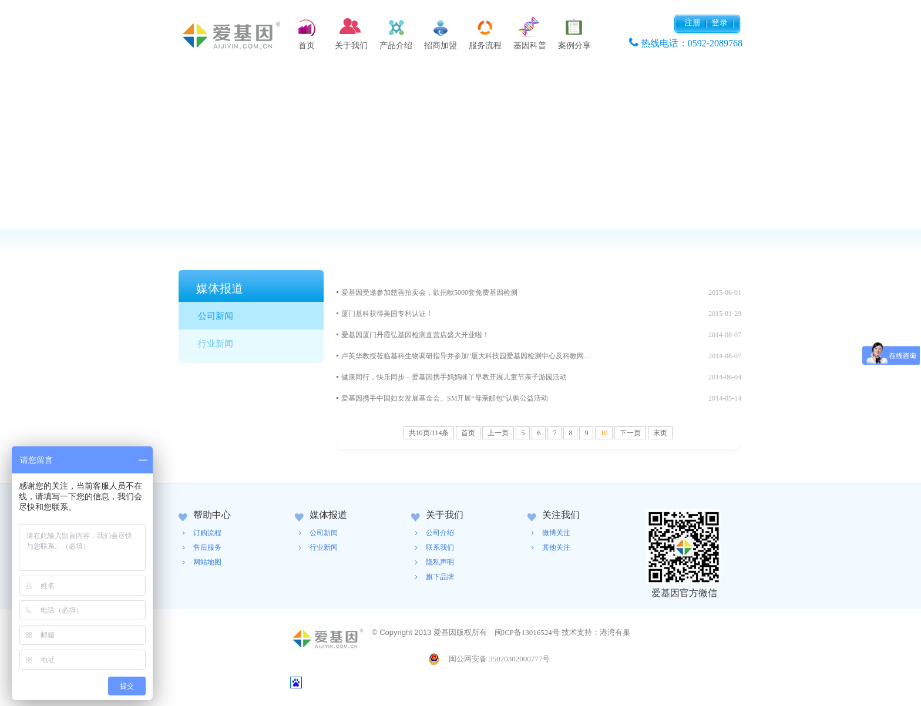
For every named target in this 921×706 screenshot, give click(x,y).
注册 (692, 22)
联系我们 (440, 547)
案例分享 (574, 45)
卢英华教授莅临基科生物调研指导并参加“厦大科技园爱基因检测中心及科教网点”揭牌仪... (481, 356)
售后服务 (207, 547)
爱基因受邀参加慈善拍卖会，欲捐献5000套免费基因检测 (429, 292)
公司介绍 (440, 533)
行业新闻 (215, 343)
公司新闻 (215, 316)
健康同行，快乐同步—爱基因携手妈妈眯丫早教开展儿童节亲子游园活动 (454, 377)
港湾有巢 (615, 632)
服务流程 (485, 45)
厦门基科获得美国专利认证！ (387, 314)
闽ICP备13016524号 (527, 632)
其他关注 (556, 547)
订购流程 (207, 533)
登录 (719, 22)
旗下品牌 (440, 577)
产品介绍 (395, 45)
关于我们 (351, 45)
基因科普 (529, 45)
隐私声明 (440, 562)
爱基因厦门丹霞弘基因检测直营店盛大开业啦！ (415, 335)
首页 (306, 45)
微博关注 (556, 533)
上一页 (498, 433)
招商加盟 (440, 45)
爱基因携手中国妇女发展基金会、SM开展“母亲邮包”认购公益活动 (444, 398)
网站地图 (207, 562)
